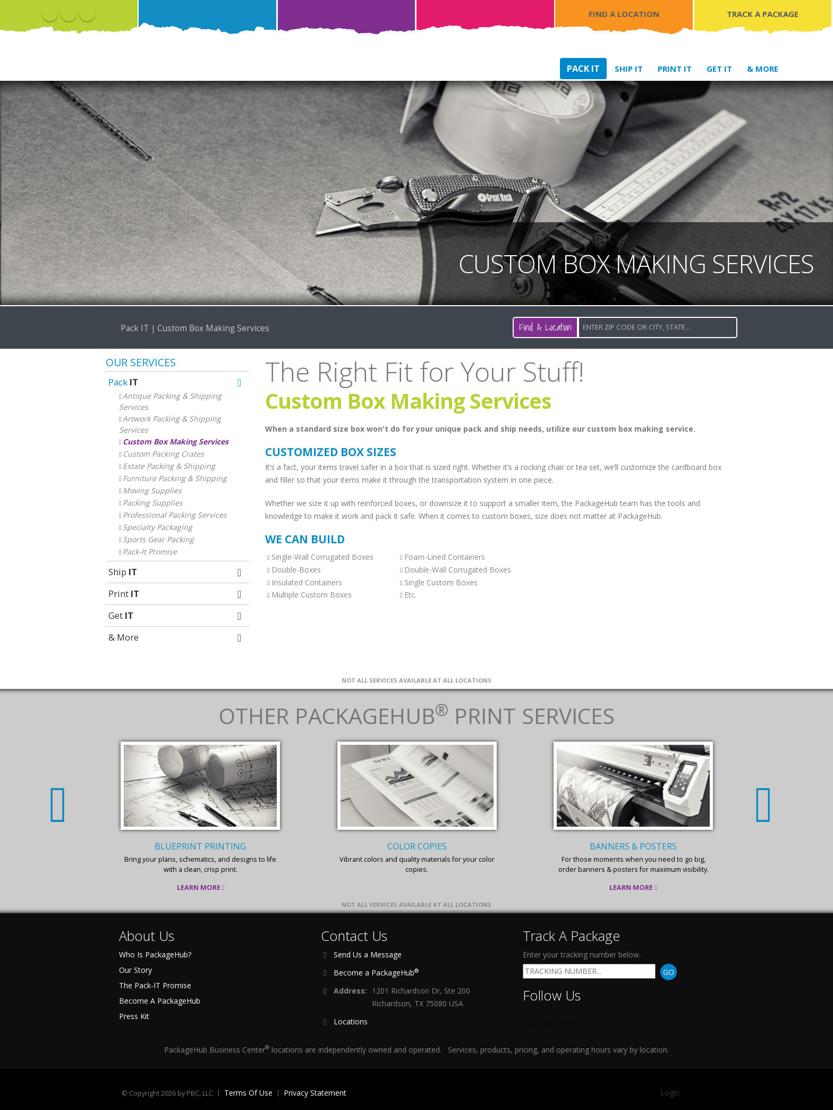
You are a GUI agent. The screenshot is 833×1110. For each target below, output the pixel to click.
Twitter (68, 13)
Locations (351, 1021)
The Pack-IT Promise (155, 985)
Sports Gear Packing (158, 539)
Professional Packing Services (175, 515)
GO (668, 972)
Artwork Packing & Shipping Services (170, 424)
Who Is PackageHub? (155, 954)
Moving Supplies (152, 490)
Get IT (719, 68)
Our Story (135, 970)
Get (176, 615)
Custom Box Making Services (175, 441)
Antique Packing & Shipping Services (170, 401)
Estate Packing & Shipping (169, 466)
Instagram (87, 13)
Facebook (50, 13)
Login (669, 1093)
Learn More (201, 887)
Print (176, 593)
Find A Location (545, 327)
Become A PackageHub (159, 1001)
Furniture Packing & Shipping (175, 478)
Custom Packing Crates (163, 454)
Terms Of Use (248, 1093)
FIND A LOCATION (624, 14)
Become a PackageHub (376, 972)
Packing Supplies (153, 503)
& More (762, 68)
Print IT (675, 68)
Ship (176, 572)
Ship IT (629, 68)
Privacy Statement (315, 1093)
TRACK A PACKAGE (762, 14)
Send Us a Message (368, 954)
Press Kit (134, 1016)
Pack (176, 382)
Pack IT (583, 68)
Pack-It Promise (150, 551)
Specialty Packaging (157, 527)
